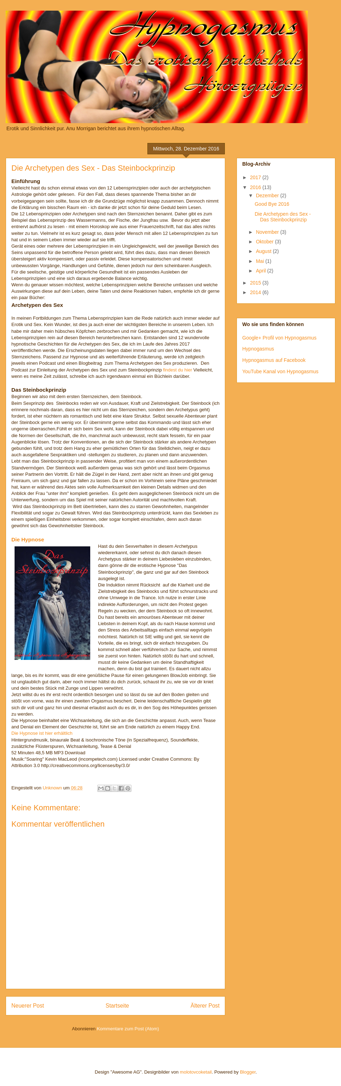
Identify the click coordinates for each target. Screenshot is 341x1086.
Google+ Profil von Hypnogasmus (279, 338)
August (264, 251)
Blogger (247, 1072)
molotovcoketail (196, 1072)
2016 (256, 187)
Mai (260, 261)
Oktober (265, 241)
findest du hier (177, 370)
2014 (256, 292)
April (261, 271)
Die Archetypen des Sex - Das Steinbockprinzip (283, 217)
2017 (256, 177)
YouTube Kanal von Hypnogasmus (280, 371)
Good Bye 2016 (272, 204)
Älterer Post (205, 1006)
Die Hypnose (27, 539)
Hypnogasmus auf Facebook (273, 360)
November (268, 232)
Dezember (268, 195)
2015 (256, 283)
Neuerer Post (27, 1006)
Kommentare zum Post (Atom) (128, 1028)
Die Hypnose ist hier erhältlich (41, 733)
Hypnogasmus (258, 349)
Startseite (117, 1006)
